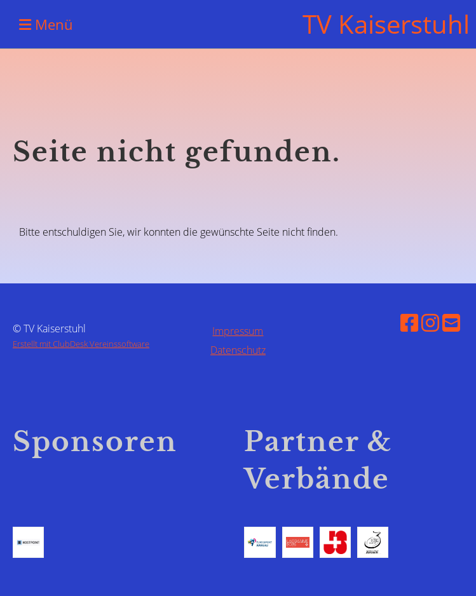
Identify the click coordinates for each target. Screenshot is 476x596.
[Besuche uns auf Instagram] (430, 322)
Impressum (237, 331)
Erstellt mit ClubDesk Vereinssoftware (81, 343)
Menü (46, 24)
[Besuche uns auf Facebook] (409, 322)
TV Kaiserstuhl (386, 23)
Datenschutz (238, 350)
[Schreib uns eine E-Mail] (451, 322)
